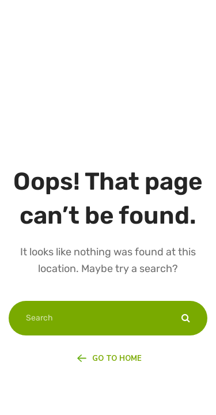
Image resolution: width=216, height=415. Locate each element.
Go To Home (109, 358)
